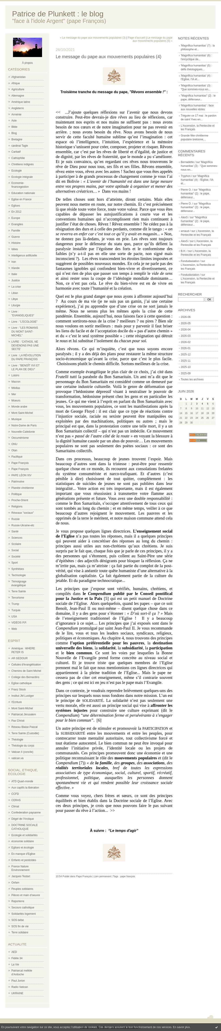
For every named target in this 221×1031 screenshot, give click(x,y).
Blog (14, 133)
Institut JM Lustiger (22, 695)
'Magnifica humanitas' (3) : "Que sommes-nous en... (199, 166)
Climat (15, 806)
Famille (15, 230)
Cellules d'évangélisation (26, 664)
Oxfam (15, 882)
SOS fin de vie (20, 926)
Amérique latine (20, 102)
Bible (14, 126)
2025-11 (186, 360)
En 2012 (16, 211)
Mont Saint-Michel (22, 412)
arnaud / (186, 231)
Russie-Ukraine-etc (22, 525)
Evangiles (17, 224)
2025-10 (186, 367)
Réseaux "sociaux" (22, 512)
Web (14, 628)
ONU (14, 444)
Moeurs (15, 400)
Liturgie (15, 305)
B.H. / (184, 251)
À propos (27, 62)
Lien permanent (102, 876)
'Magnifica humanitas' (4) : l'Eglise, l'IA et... (197, 179)
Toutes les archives (192, 379)
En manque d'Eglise (23, 853)
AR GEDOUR (19, 658)
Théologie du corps (22, 745)
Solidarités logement (23, 913)
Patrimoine (17, 481)
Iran (13, 261)
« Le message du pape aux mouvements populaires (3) (93, 37)
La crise (16, 286)
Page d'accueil (136, 37)
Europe (15, 218)
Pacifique (16, 456)
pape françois (127, 876)
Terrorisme (17, 597)
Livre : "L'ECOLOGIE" (24, 321)
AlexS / (185, 217)
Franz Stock (18, 689)
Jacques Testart (20, 876)
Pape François (20, 463)
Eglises (15, 205)
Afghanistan (18, 77)
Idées (14, 249)
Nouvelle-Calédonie (23, 431)
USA (14, 616)
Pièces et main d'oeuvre (25, 895)
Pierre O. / (187, 189)
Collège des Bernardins (25, 677)
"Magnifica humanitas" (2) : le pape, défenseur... (196, 193)
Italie (14, 274)
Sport (14, 562)
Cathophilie (18, 158)
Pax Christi (17, 720)
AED (14, 952)
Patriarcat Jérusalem (23, 714)
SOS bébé (17, 920)
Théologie (17, 739)
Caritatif (16, 151)
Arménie (16, 114)
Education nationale (23, 193)
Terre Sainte (18, 591)
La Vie (15, 964)
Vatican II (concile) (22, 751)
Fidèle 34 (16, 958)
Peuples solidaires (22, 888)
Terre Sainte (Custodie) (25, 733)
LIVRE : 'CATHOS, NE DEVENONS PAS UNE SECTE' (25, 345)
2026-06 (186, 317)
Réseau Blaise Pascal (24, 727)
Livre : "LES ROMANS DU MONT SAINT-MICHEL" (24, 331)
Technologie (18, 575)
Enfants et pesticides (23, 860)
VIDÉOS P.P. (19, 622)
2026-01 (186, 348)
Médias (15, 388)
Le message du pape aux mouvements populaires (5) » (152, 39)
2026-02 (186, 342)
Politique (16, 494)
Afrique (15, 83)
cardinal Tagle (19, 145)
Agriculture (17, 89)
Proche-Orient (19, 500)
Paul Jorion (18, 980)
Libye (14, 299)
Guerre (15, 236)
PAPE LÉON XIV (21, 475)
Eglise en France (21, 199)
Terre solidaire (19, 932)
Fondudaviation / (191, 261)
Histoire (16, 243)
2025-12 (186, 354)
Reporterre (17, 901)
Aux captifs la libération (25, 787)
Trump (15, 604)
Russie (15, 519)
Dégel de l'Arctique (22, 818)
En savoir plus (181, 1027)
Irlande (15, 268)
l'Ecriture (16, 702)
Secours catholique (22, 907)
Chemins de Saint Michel (26, 670)
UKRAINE (17, 993)
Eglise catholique (21, 683)
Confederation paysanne (26, 812)
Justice (15, 280)
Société (15, 556)
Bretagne (16, 139)
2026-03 (186, 335)
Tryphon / (186, 176)
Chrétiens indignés (22, 164)
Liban (14, 293)
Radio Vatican (19, 987)
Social (15, 550)
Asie (14, 120)
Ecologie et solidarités (24, 835)
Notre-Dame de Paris (24, 425)
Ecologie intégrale (22, 176)
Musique (16, 419)
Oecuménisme (20, 437)
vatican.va (17, 758)
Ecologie (16, 170)
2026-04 (186, 329)
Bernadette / (188, 162)
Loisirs (15, 375)
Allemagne (17, 95)
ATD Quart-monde (22, 781)
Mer (13, 394)
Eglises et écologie (22, 847)
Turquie (15, 610)
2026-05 (186, 323)
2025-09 (186, 373)
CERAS (16, 800)
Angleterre (17, 108)
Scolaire (16, 544)
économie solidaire (22, 841)
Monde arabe (19, 406)
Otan (14, 450)
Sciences (16, 537)
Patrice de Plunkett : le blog (58, 14)
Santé (14, 531)
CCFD (15, 793)
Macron (15, 381)
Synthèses (17, 569)
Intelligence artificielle (24, 255)
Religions (16, 506)
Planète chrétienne (22, 487)
